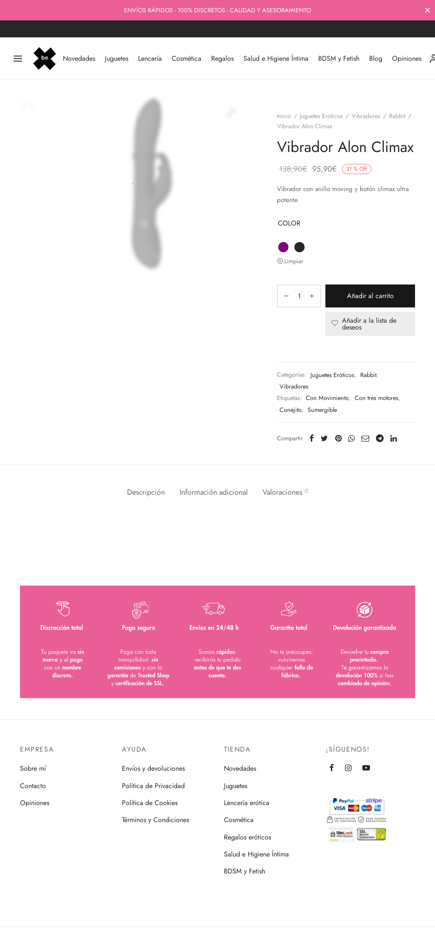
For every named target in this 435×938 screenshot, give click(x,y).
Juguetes (116, 58)
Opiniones (406, 58)
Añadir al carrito (370, 296)
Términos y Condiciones (155, 820)
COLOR (289, 223)
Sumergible (322, 410)
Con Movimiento (327, 398)
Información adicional (214, 492)
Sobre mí (33, 768)
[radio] (283, 247)
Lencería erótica (246, 803)
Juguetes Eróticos (321, 116)
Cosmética (186, 58)
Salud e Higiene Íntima (275, 58)
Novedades (79, 58)
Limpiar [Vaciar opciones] (293, 261)
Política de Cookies (150, 803)
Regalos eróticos (247, 837)
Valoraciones (285, 492)
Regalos (222, 58)
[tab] (146, 492)
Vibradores (366, 116)
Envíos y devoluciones (153, 768)
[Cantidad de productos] (299, 296)
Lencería (150, 58)
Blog (375, 58)
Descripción (146, 492)
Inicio (284, 116)
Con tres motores (376, 398)
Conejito (291, 410)
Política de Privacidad (153, 786)
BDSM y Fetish (338, 58)
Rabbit (397, 116)
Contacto (33, 786)
